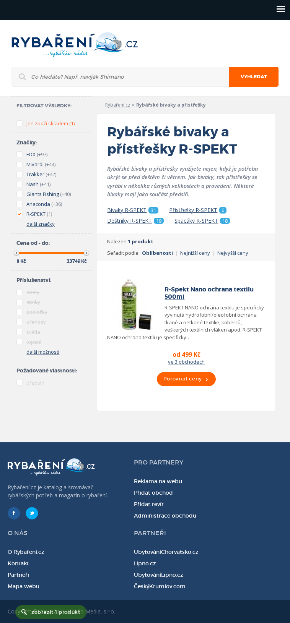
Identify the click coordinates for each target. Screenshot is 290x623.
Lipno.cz (145, 563)
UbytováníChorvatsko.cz (166, 552)
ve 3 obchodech (186, 361)
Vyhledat (254, 77)
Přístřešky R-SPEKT (197, 210)
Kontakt (18, 563)
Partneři (18, 574)
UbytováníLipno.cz (158, 574)
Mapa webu (23, 586)
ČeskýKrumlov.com (160, 586)
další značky (40, 223)
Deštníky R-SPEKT (135, 220)
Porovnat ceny (182, 378)
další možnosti (42, 351)
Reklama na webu (158, 481)
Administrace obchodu (165, 515)
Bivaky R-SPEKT (132, 210)
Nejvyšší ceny (232, 252)
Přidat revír (149, 504)
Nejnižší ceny (195, 252)
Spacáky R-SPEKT (202, 220)
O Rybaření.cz (26, 552)
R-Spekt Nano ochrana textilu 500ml (209, 293)
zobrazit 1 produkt (55, 612)
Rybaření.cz (117, 105)
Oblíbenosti (157, 252)
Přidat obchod (153, 492)
